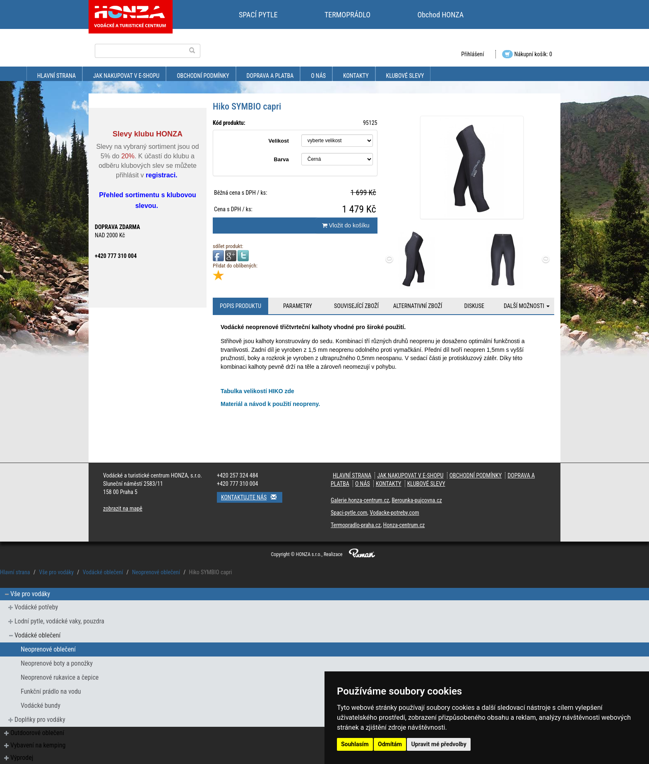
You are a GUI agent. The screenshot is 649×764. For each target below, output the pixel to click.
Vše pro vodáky (56, 572)
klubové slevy (405, 75)
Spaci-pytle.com (349, 512)
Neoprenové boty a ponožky (57, 663)
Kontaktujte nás (251, 497)
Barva (281, 159)
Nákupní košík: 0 (527, 54)
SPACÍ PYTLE (258, 14)
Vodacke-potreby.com (394, 512)
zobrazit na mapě (122, 508)
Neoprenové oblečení (156, 572)
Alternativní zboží (417, 306)
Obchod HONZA (440, 14)
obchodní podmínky (203, 75)
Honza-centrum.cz (404, 525)
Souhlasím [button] (355, 744)
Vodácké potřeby (36, 607)
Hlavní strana (56, 75)
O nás (318, 75)
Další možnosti (527, 306)
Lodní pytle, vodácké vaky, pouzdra (59, 621)
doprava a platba (270, 75)
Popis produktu (240, 306)
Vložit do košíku (346, 225)
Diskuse (474, 306)
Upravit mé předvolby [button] (438, 744)
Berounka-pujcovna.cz (417, 500)
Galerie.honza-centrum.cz (360, 500)
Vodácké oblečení (103, 572)
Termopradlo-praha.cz (356, 525)
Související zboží (356, 306)
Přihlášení (472, 54)
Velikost (279, 141)
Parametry (297, 306)
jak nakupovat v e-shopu (126, 75)
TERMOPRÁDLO (347, 14)
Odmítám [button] (390, 744)
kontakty (356, 75)
